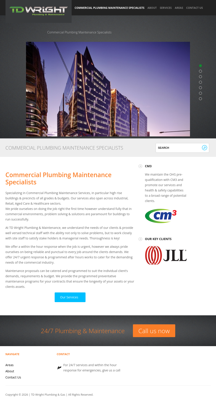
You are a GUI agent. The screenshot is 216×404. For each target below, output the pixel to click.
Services (166, 8)
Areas (179, 8)
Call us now (154, 331)
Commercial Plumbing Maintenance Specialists (110, 8)
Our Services (69, 297)
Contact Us (194, 8)
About (152, 8)
